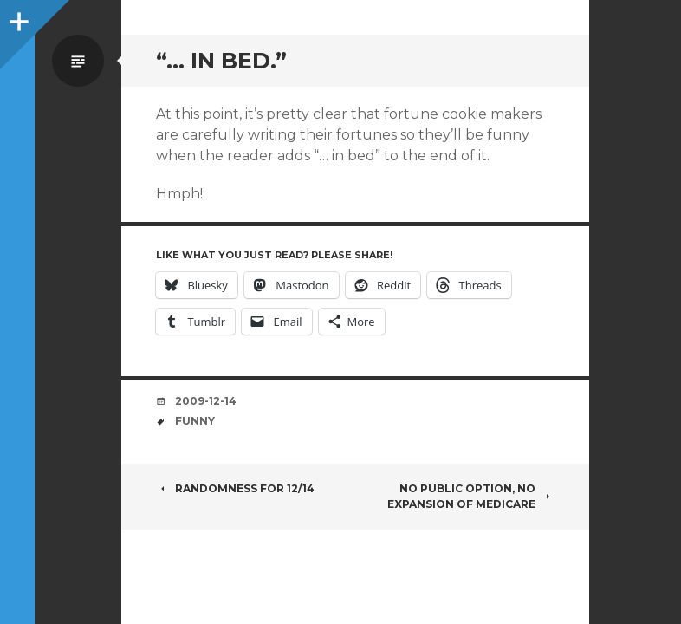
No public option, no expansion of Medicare (471, 496)
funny (195, 420)
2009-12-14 (206, 400)
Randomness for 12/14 (235, 488)
